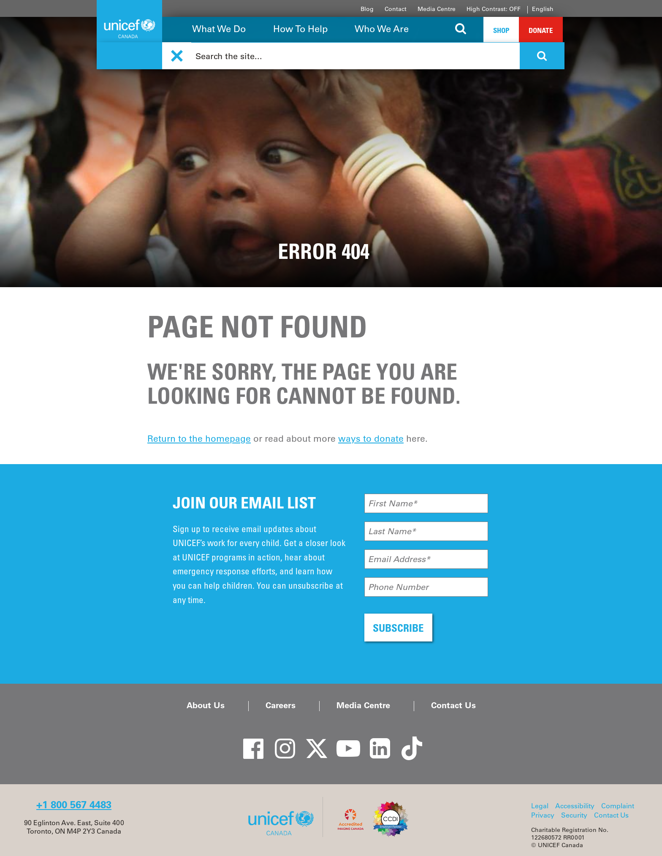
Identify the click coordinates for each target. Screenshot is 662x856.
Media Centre (437, 9)
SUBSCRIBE (398, 627)
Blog (367, 9)
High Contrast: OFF (494, 9)
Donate (541, 30)
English (542, 9)
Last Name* (392, 531)
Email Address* (399, 559)
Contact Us (453, 705)
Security (574, 815)
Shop (501, 30)
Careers (281, 705)
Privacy (542, 815)
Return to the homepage (199, 438)
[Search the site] (460, 29)
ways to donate (371, 438)
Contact (396, 9)
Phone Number (398, 587)
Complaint (617, 806)
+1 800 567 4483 (73, 805)
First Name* (392, 503)
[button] (176, 56)
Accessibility (574, 806)
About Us (206, 705)
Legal (539, 806)
